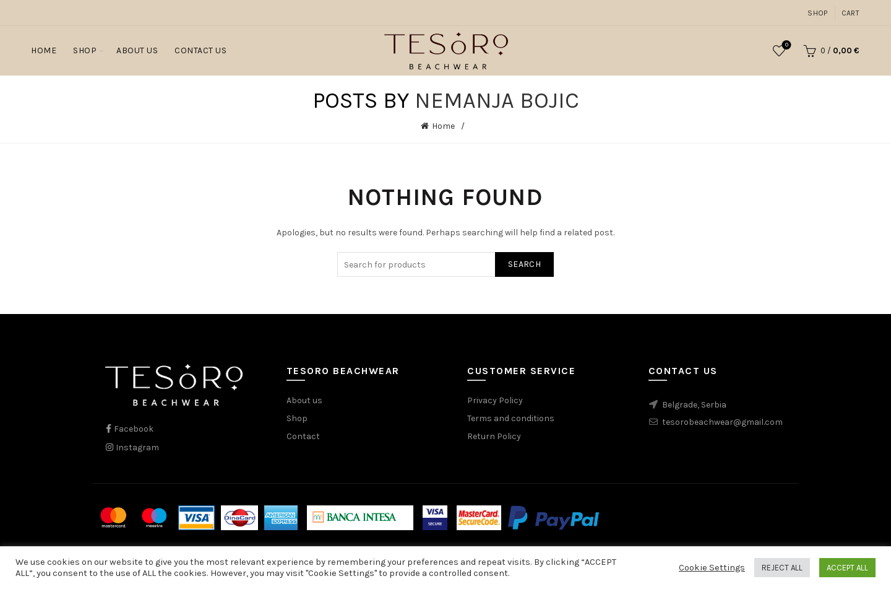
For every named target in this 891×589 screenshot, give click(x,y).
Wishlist (785, 45)
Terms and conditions (510, 418)
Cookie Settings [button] (712, 567)
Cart (850, 13)
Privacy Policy (495, 400)
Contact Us (200, 50)
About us (304, 400)
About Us (137, 50)
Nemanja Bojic (497, 100)
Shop (817, 13)
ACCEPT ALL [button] (847, 567)
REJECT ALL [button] (782, 567)
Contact (303, 436)
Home (43, 50)
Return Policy (494, 436)
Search (524, 264)
